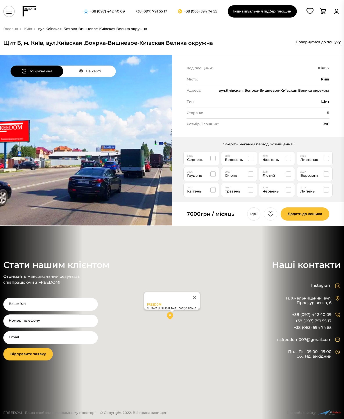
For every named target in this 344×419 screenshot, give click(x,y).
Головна (10, 29)
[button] (172, 317)
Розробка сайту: (314, 412)
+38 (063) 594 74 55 (312, 327)
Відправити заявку (28, 354)
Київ (28, 29)
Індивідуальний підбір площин (262, 11)
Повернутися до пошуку (318, 42)
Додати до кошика (305, 214)
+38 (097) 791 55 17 (313, 321)
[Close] (194, 297)
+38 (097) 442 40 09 (311, 314)
